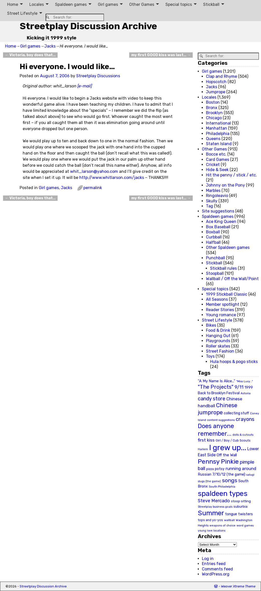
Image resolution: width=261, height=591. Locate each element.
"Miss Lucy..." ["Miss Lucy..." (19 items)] (244, 381)
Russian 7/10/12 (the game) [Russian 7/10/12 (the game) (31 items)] (221, 474)
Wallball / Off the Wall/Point (232, 278)
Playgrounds (218, 340)
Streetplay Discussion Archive (88, 26)
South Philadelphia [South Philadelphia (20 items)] (222, 486)
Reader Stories (220, 309)
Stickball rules (223, 268)
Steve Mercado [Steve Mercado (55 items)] (214, 500)
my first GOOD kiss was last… (161, 55)
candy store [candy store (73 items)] (211, 399)
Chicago (214, 117)
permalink (92, 187)
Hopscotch (216, 81)
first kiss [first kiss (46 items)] (206, 440)
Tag (209, 206)
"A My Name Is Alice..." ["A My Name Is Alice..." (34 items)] (216, 381)
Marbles (213, 190)
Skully (211, 201)
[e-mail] (84, 86)
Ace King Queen (221, 221)
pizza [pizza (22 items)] (210, 469)
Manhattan (216, 128)
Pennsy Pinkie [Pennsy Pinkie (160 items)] (218, 461)
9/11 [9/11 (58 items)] (238, 387)
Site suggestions (218, 211)
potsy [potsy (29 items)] (220, 469)
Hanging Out (218, 335)
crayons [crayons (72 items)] (245, 419)
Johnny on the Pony (225, 185)
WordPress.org (215, 574)
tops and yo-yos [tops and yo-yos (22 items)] (210, 520)
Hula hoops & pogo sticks (234, 361)
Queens (213, 138)
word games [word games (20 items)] (245, 525)
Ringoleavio (217, 195)
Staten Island (219, 143)
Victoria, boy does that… (30, 55)
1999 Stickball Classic (226, 294)
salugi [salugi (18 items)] (250, 474)
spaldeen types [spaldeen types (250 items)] (222, 493)
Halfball (213, 242)
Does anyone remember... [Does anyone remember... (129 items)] (216, 429)
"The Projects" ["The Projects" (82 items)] (215, 387)
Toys (210, 356)
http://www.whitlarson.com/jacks (111, 177)
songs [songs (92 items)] (229, 480)
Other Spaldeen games (228, 247)
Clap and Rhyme (221, 76)
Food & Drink (218, 330)
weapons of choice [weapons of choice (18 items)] (223, 525)
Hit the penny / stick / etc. (231, 175)
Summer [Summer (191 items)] (211, 513)
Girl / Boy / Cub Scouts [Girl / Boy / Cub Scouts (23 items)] (233, 440)
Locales (36, 4)
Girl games (108, 4)
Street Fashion (220, 351)
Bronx (211, 107)
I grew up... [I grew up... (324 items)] (227, 447)
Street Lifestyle (22, 13)
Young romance (221, 314)
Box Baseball (218, 226)
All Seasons (217, 299)
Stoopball (215, 273)
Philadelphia (217, 133)
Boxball (213, 232)
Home (12, 4)
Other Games (141, 4)
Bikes (211, 325)
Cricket (213, 164)
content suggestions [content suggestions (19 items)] (221, 420)
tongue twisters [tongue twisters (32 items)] (239, 514)
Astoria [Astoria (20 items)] (246, 393)
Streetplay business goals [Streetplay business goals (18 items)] (215, 506)
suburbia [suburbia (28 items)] (240, 506)
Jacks (50, 46)
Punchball (215, 257)
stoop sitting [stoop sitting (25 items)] (241, 501)
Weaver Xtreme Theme (238, 586)
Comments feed (217, 569)
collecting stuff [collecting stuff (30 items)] (236, 413)
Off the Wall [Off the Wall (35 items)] (227, 455)
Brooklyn (214, 112)
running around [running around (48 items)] (241, 468)
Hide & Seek (217, 169)
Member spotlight (222, 304)
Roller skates (218, 346)
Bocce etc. (216, 154)
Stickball (211, 4)
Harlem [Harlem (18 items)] (203, 449)
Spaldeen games (71, 4)
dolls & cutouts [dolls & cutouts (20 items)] (242, 434)
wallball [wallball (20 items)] (229, 520)
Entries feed (214, 563)
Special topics (178, 4)
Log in (208, 558)
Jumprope (215, 91)
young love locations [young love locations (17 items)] (211, 530)
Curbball (214, 237)
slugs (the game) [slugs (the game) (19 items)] (209, 481)
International (218, 123)
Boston (213, 102)
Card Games (217, 159)
